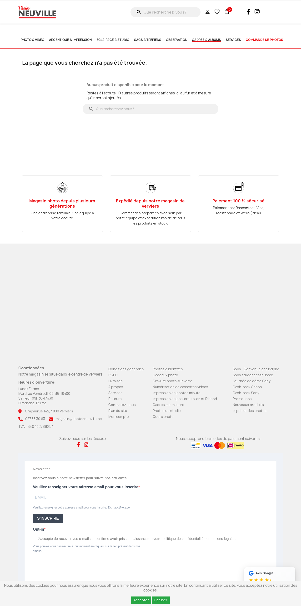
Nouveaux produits (248, 404)
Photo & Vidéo (32, 40)
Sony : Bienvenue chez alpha (256, 369)
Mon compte (118, 416)
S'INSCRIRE (48, 518)
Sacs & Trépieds (147, 40)
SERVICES (233, 40)
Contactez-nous (122, 404)
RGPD (113, 375)
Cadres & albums (206, 40)
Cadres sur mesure (168, 404)
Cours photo (163, 416)
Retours (115, 398)
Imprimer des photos (249, 410)
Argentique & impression (70, 40)
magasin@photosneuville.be (79, 418)
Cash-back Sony (246, 393)
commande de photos (264, 40)
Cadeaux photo (165, 375)
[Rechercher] (165, 12)
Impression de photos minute (177, 393)
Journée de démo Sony (252, 381)
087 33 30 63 (35, 418)
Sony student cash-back (253, 375)
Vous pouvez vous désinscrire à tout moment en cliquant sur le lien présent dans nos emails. (86, 549)
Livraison (115, 381)
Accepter (141, 600)
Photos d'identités (168, 369)
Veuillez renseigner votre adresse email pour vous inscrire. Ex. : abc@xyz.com (82, 507)
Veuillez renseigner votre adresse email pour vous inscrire (85, 487)
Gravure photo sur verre (172, 381)
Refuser (160, 600)
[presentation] (69, 566)
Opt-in (38, 529)
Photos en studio (167, 410)
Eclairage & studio (112, 40)
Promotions (242, 398)
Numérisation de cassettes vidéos (180, 387)
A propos (115, 387)
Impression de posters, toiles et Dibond (185, 398)
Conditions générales (126, 369)
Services (115, 393)
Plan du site (117, 410)
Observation (176, 40)
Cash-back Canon (247, 387)
